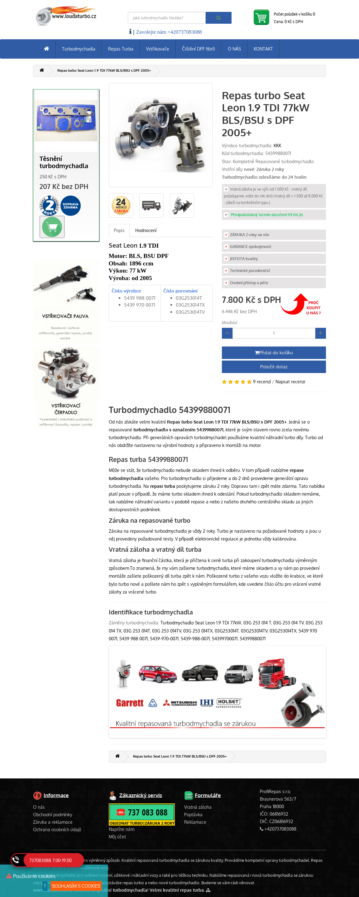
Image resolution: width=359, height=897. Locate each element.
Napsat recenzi (290, 381)
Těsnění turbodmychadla (64, 162)
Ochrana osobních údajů (57, 829)
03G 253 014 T (257, 622)
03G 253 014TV (166, 630)
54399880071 (253, 638)
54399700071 (224, 638)
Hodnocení (145, 230)
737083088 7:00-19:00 (50, 860)
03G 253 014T (136, 630)
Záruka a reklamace (53, 822)
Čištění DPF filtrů (198, 48)
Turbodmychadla (78, 48)
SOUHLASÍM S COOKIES (76, 886)
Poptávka (193, 814)
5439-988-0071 (195, 638)
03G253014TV (254, 630)
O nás (39, 807)
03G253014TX (283, 630)
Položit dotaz (274, 367)
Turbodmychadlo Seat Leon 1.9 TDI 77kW (200, 622)
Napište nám (121, 829)
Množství (229, 322)
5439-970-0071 (164, 638)
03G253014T (227, 630)
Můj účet (117, 836)
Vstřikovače (157, 48)
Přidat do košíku (274, 353)
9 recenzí (262, 381)
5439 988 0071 (133, 638)
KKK (277, 145)
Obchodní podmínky (52, 814)
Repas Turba (120, 48)
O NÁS (234, 48)
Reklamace (195, 822)
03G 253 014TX (198, 630)
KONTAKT (263, 48)
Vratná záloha (198, 807)
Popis (119, 230)
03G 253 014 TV (288, 622)
